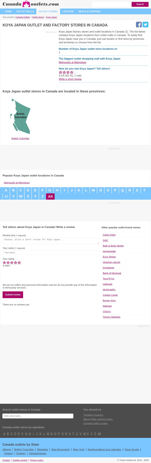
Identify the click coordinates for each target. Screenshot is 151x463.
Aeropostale (109, 251)
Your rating (8, 259)
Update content (20, 460)
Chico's (107, 311)
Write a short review (70, 79)
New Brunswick (60, 449)
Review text (14, 235)
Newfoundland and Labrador (104, 449)
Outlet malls (25, 11)
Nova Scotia (132, 449)
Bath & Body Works (113, 245)
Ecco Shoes (109, 256)
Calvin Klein (109, 234)
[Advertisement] (30, 56)
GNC (105, 240)
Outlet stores (48, 11)
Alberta (6, 449)
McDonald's (109, 289)
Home (8, 11)
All (50, 196)
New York (78, 449)
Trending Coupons (93, 415)
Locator (67, 11)
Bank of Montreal (112, 273)
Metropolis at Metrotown (72, 62)
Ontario (8, 453)
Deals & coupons (89, 11)
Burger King (109, 300)
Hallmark (107, 284)
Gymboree (108, 267)
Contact (6, 460)
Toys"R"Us (108, 278)
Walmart (107, 306)
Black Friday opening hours (98, 419)
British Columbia (24, 449)
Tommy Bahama (111, 317)
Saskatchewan (37, 453)
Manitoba (42, 449)
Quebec (21, 453)
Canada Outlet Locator (95, 423)
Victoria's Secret (111, 262)
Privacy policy (37, 460)
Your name (14, 249)
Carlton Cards (110, 295)
